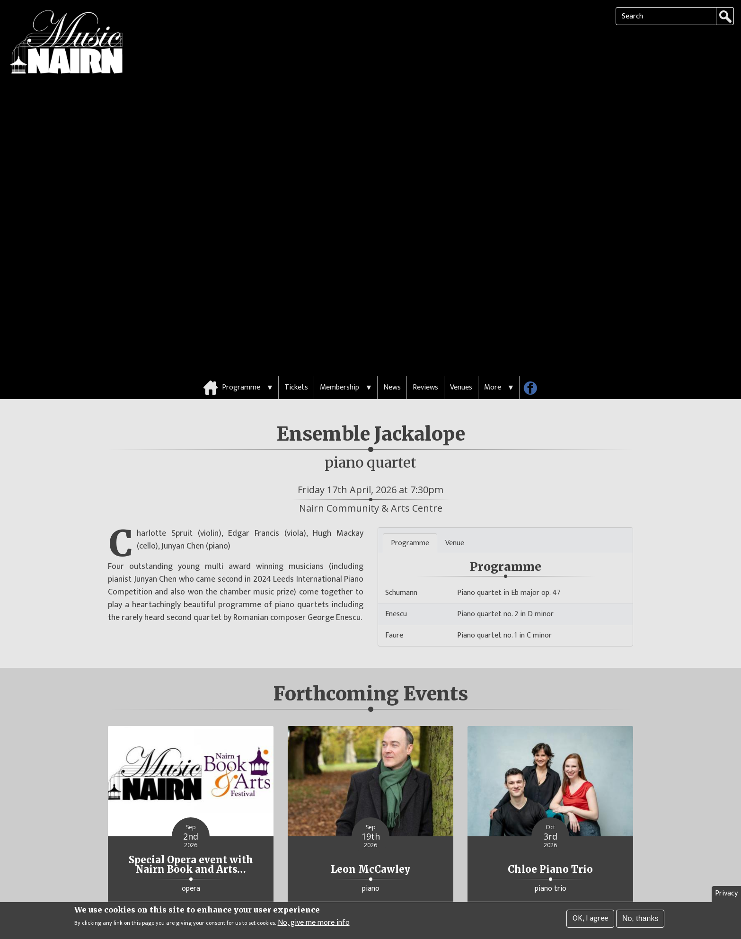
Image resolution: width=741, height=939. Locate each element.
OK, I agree (590, 919)
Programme (241, 356)
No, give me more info (314, 924)
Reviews (425, 356)
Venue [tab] (454, 511)
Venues (461, 356)
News (392, 356)
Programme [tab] (410, 511)
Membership (339, 356)
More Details (191, 882)
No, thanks (640, 919)
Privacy (726, 894)
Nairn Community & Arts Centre (370, 476)
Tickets (296, 356)
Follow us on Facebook (533, 359)
